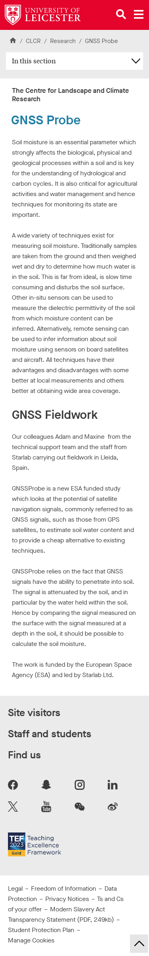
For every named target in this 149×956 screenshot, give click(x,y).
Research (62, 41)
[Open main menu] (138, 14)
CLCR (33, 41)
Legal (15, 888)
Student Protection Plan (41, 930)
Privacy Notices (67, 899)
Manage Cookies (31, 940)
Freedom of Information (63, 888)
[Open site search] (121, 14)
